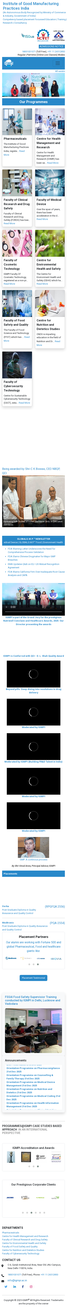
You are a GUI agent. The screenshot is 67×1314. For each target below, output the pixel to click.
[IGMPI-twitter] (6, 1286)
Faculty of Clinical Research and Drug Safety (25, 1239)
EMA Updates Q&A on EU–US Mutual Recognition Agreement (33, 566)
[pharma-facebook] (23, 1286)
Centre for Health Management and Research (25, 1236)
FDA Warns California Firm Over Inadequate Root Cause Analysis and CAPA (36, 573)
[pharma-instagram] (31, 1286)
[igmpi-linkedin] (14, 1286)
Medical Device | (12, 542)
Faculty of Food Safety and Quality (20, 1246)
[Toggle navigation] (58, 63)
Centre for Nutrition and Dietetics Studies (23, 1250)
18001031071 (29, 51)
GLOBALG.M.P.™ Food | (33, 542)
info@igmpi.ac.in (17, 1280)
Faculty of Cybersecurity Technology (20, 1253)
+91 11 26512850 (56, 51)
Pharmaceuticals (10, 1232)
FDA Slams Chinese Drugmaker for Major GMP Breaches (31, 558)
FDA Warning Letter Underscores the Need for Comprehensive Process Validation (31, 550)
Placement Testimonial (33, 978)
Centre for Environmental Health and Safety (24, 1243)
